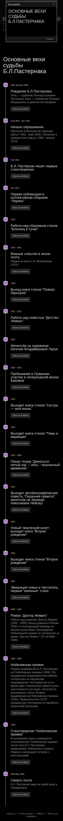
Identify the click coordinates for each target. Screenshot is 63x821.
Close (54, 4)
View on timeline (20, 109)
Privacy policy (26, 813)
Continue (50, 39)
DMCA (40, 813)
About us (11, 813)
